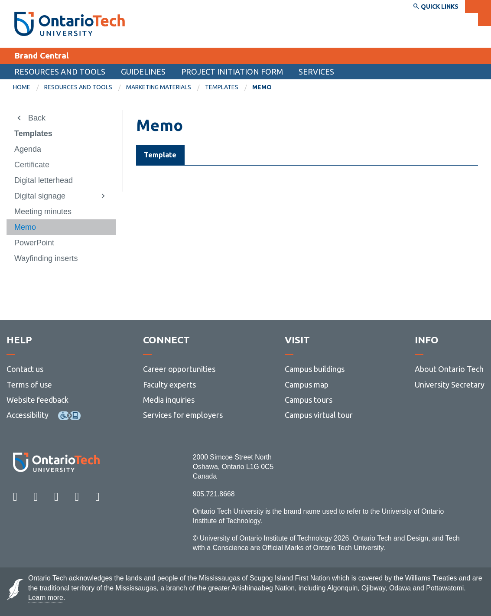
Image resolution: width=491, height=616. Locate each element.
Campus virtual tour (319, 415)
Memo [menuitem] (262, 87)
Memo (25, 227)
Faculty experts (169, 384)
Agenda (27, 149)
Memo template (181, 208)
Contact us (25, 369)
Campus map (306, 384)
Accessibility (28, 415)
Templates (221, 87)
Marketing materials (158, 87)
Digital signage (39, 196)
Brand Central (41, 55)
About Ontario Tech (449, 369)
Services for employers (183, 415)
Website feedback (37, 399)
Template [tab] (160, 155)
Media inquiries (169, 399)
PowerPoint (34, 242)
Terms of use (29, 384)
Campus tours (308, 399)
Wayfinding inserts (46, 258)
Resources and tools (59, 71)
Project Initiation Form (232, 71)
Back (37, 118)
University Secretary (449, 384)
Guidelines (143, 71)
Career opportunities (179, 369)
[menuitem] (28, 87)
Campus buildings (315, 369)
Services (316, 71)
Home (21, 87)
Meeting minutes (43, 211)
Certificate (31, 164)
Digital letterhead (43, 180)
